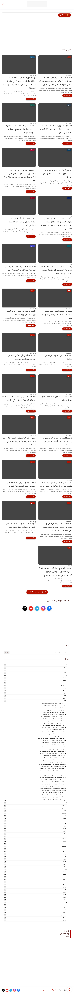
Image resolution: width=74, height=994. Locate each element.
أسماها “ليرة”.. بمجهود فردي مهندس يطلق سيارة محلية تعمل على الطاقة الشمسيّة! (57, 527)
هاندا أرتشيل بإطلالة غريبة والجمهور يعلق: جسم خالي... (53, 760)
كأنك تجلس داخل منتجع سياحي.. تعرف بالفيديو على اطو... (52, 716)
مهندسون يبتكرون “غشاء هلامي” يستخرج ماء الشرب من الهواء (20, 484)
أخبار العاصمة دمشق (49, 990)
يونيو (64, 690)
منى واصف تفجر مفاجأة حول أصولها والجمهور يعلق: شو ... (52, 794)
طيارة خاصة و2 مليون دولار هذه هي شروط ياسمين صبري (52, 784)
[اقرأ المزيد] (67, 95)
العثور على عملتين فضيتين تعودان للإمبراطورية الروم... (53, 742)
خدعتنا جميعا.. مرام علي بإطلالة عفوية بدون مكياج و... (53, 703)
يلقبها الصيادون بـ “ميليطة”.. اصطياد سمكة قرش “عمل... (52, 736)
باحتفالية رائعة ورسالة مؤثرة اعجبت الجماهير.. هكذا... (53, 790)
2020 (66, 902)
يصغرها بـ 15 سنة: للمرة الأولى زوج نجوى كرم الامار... (53, 755)
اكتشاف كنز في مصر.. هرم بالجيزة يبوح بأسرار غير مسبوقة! (20, 313)
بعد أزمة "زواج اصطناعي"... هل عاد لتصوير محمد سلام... (52, 788)
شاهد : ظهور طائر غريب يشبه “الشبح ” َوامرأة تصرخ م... (52, 779)
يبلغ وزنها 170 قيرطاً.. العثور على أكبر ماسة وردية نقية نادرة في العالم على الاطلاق (19, 441)
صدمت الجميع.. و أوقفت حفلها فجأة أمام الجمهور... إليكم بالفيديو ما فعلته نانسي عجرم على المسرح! (55, 572)
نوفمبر (64, 808)
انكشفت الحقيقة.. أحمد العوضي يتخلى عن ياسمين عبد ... (52, 786)
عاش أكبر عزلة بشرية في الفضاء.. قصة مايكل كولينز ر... (53, 718)
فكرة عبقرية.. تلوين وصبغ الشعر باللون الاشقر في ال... (53, 799)
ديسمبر (64, 678)
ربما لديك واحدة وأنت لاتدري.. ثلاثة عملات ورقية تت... (53, 775)
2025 (66, 670)
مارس (64, 698)
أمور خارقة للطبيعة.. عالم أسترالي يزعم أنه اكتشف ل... (53, 749)
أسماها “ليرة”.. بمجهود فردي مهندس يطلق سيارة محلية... (52, 747)
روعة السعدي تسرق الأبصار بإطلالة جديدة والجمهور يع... (52, 766)
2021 (66, 869)
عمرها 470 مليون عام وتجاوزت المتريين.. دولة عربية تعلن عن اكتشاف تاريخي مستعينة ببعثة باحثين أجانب (19, 176)
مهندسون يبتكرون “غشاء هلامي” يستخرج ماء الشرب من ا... (51, 744)
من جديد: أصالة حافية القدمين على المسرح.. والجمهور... (52, 757)
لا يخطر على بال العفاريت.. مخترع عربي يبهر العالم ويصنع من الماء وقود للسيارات (21, 129)
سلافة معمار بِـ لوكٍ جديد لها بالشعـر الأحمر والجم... (53, 792)
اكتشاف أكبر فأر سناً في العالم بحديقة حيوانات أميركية (22, 357)
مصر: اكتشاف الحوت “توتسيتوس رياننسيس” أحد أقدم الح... (51, 738)
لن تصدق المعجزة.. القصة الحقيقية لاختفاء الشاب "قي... (52, 705)
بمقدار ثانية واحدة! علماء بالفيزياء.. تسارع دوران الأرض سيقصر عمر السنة (56, 174)
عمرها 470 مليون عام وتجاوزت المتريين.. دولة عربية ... (53, 714)
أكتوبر (64, 672)
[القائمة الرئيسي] (70, 4)
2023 (66, 803)
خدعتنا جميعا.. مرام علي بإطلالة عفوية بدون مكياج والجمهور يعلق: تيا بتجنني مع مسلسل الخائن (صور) (55, 81)
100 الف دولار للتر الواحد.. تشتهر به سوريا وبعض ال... (53, 781)
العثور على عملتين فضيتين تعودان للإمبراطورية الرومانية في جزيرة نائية (56, 484)
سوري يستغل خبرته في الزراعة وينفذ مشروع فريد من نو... (52, 770)
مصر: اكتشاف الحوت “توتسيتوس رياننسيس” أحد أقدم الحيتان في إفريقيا (57, 441)
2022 (66, 836)
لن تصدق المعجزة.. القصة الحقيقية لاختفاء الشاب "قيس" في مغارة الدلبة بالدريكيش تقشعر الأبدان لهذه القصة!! (19, 83)
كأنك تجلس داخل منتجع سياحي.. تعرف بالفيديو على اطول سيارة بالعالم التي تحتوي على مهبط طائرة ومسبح (56, 224)
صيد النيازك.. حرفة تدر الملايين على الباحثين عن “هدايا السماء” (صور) (20, 268)
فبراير (64, 700)
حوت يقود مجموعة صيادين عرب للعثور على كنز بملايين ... (52, 777)
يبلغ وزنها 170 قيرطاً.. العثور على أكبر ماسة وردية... (54, 740)
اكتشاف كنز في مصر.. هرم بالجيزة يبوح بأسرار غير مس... (52, 727)
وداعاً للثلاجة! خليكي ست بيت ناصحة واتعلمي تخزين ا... (53, 797)
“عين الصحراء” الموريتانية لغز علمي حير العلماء (56, 399)
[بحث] (3, 4)
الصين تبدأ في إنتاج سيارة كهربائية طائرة (56, 357)
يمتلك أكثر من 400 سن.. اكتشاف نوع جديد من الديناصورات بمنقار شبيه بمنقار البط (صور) (55, 270)
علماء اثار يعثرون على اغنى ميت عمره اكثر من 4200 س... (52, 773)
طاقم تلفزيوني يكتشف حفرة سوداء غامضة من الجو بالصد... (52, 768)
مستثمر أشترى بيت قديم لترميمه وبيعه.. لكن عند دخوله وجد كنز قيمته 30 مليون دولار (56, 129)
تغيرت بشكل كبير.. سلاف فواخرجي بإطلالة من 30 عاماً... (53, 762)
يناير (65, 667)
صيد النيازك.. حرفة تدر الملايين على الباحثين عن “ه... (53, 723)
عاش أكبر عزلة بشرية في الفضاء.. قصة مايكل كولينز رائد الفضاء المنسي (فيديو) (20, 222)
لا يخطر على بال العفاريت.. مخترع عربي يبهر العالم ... (53, 710)
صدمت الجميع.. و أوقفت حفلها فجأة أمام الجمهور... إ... (52, 751)
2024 (66, 675)
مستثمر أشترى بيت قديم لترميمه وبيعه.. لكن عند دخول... (52, 708)
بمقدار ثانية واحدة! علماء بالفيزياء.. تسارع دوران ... (54, 712)
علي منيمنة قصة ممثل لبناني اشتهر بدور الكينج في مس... (52, 764)
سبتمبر (64, 683)
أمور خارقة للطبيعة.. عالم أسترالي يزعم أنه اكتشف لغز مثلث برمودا (20, 525)
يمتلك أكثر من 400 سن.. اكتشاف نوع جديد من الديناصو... (52, 721)
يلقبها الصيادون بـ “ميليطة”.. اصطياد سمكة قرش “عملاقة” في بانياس (19, 399)
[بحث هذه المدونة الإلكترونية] (39, 652)
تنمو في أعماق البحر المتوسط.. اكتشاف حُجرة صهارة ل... (52, 725)
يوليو (64, 688)
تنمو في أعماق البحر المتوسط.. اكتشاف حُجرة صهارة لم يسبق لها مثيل (56, 314)
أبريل (64, 695)
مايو (65, 693)
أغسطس (63, 685)
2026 (66, 665)
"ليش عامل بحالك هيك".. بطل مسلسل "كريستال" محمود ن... (51, 753)
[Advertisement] (37, 35)
